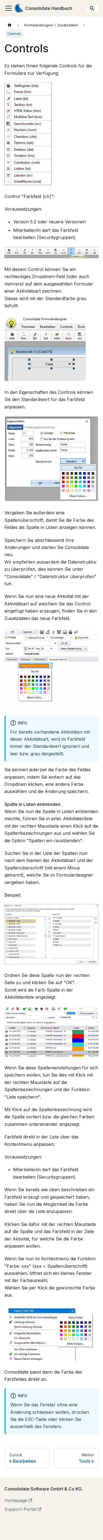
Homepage (18, 1500)
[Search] (93, 8)
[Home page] (9, 25)
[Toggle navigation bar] (8, 8)
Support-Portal (22, 1509)
